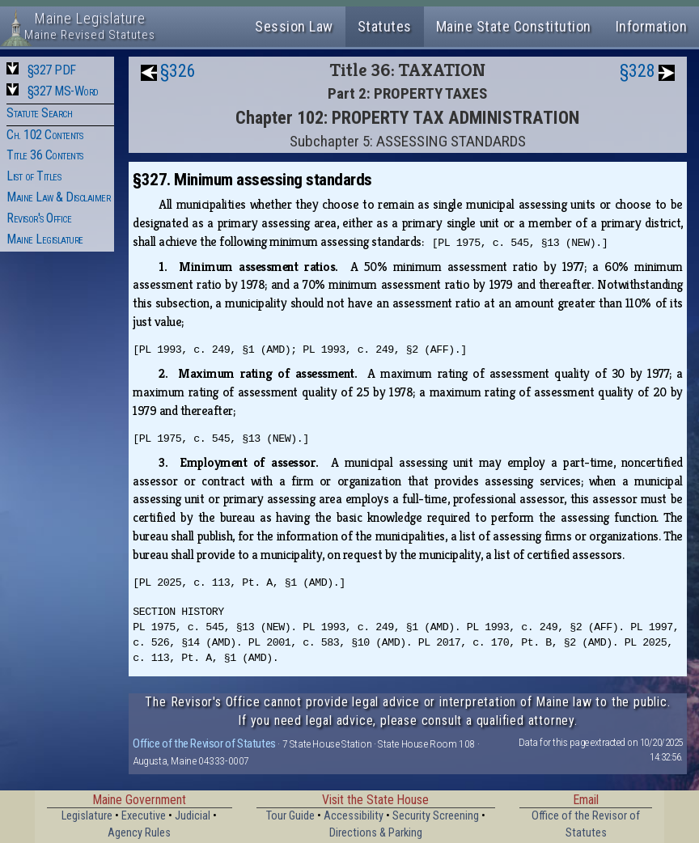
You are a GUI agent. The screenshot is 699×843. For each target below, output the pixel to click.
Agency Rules (139, 833)
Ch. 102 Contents (44, 134)
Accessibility (353, 816)
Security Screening (435, 816)
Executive (143, 816)
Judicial (192, 816)
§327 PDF (52, 70)
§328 (637, 71)
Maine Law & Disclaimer (58, 197)
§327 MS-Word (63, 91)
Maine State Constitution (513, 26)
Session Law (294, 26)
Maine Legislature (44, 239)
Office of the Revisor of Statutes (204, 743)
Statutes (385, 26)
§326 (178, 71)
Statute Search (39, 113)
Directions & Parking (375, 833)
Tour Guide (290, 816)
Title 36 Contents (44, 155)
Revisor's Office (38, 218)
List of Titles (33, 176)
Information (652, 26)
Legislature (86, 816)
